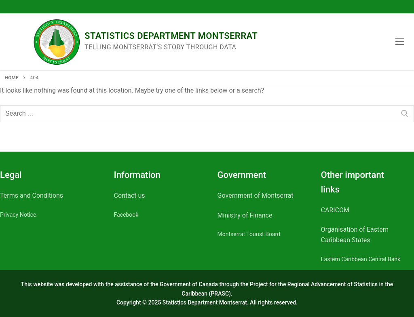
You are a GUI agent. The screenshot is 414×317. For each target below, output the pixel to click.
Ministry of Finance (245, 215)
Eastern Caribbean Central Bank (361, 259)
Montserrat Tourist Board (249, 234)
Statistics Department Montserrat (171, 36)
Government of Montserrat (256, 195)
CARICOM (335, 210)
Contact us (129, 195)
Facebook (126, 214)
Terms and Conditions (31, 195)
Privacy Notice (18, 214)
